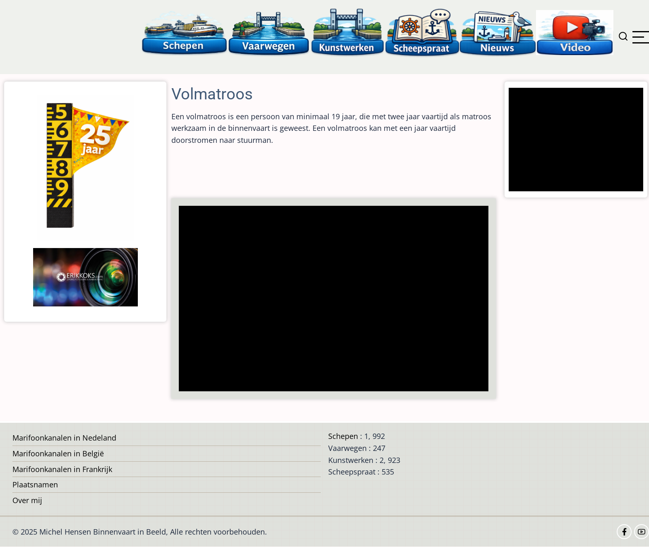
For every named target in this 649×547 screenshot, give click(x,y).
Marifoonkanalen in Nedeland (64, 438)
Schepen (343, 436)
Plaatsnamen (35, 484)
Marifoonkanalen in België (58, 453)
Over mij (27, 500)
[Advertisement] (336, 299)
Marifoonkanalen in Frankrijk (62, 469)
